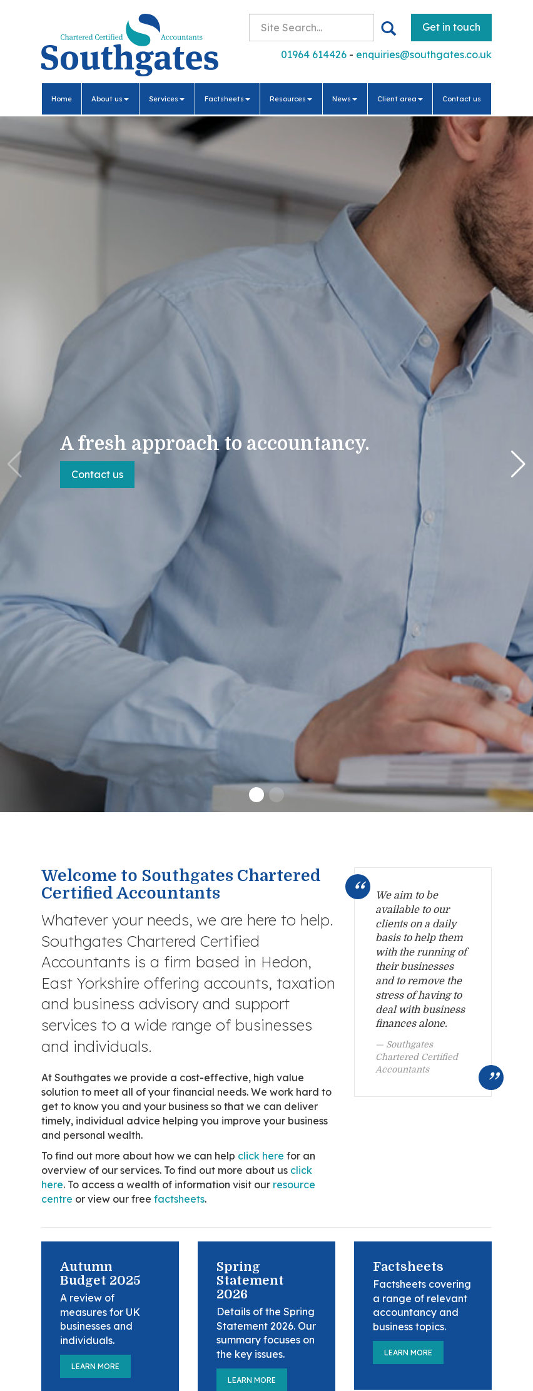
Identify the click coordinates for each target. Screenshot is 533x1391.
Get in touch (451, 27)
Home (61, 98)
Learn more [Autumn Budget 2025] (95, 1366)
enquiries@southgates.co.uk (424, 54)
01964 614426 (314, 54)
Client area (400, 98)
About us (110, 98)
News (344, 98)
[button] (256, 794)
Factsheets (227, 98)
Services (167, 98)
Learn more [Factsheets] (408, 1352)
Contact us (461, 98)
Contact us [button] (97, 474)
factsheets (179, 1199)
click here (261, 1155)
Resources (291, 98)
